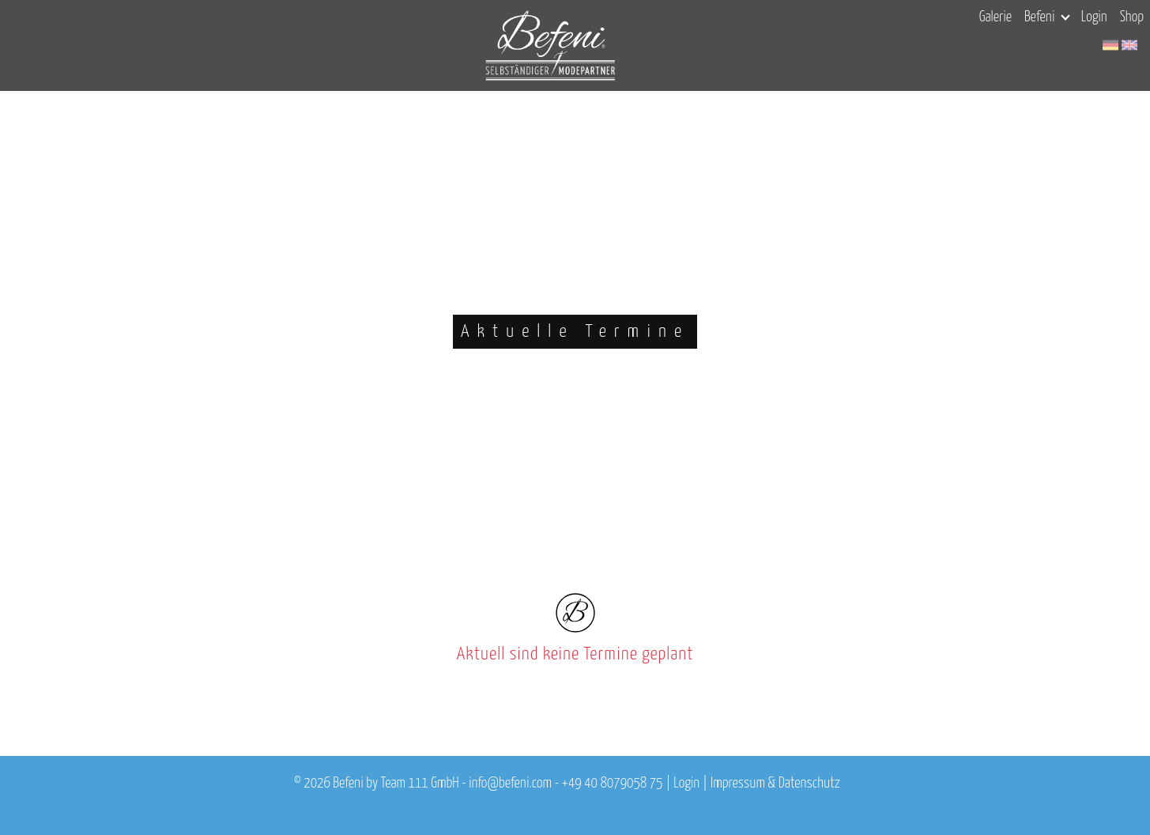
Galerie (995, 17)
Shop (1132, 17)
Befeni (1046, 17)
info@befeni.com (510, 783)
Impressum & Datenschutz (775, 783)
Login (1094, 17)
